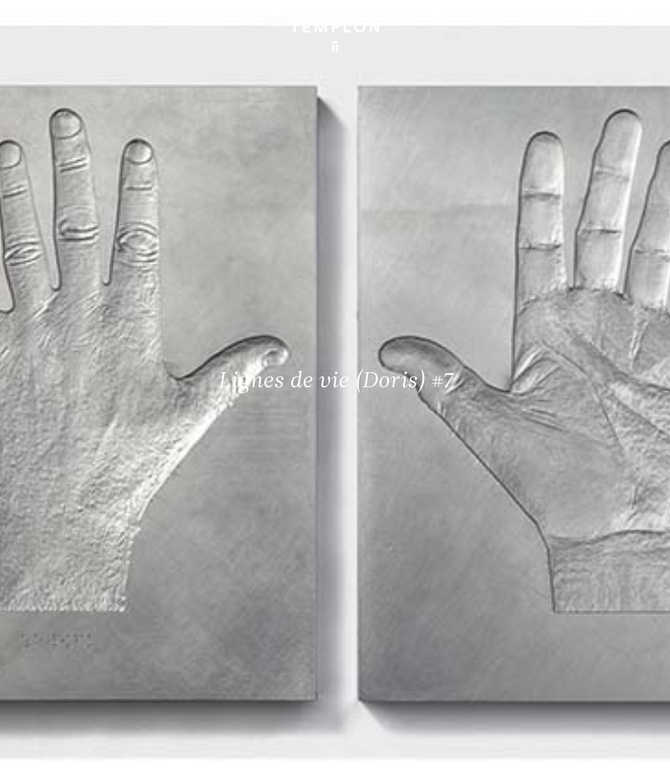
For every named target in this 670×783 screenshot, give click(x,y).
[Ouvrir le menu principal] (643, 19)
